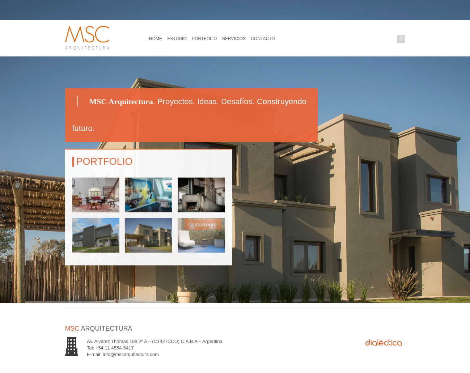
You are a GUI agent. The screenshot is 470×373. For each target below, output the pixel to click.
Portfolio (200, 39)
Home (155, 39)
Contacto (254, 39)
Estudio (174, 39)
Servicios (227, 39)
